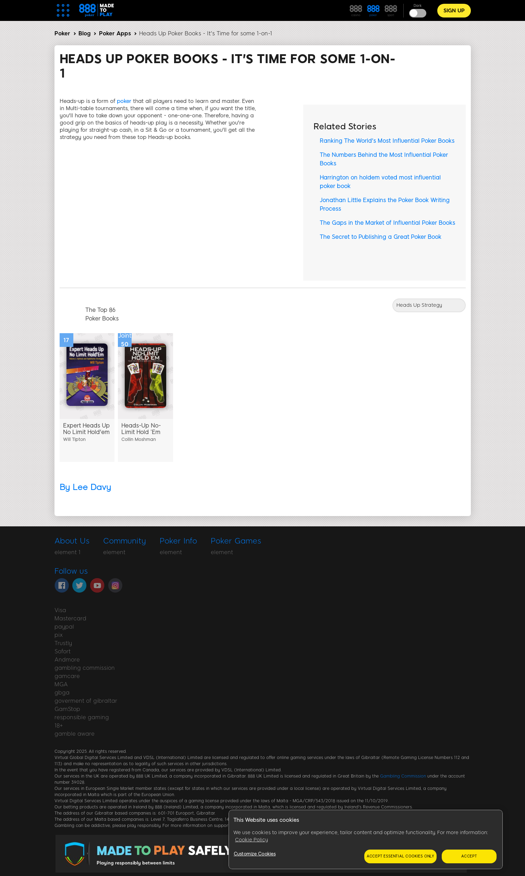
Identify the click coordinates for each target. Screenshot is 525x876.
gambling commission (84, 668)
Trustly (63, 643)
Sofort (62, 651)
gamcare (67, 676)
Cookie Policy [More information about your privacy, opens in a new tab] (251, 840)
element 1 (67, 552)
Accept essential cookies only (400, 856)
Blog (84, 33)
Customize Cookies (255, 853)
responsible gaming (81, 717)
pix (58, 635)
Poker (62, 33)
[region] (366, 839)
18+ (58, 725)
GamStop (67, 709)
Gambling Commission (403, 776)
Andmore (67, 659)
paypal (64, 626)
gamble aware (74, 734)
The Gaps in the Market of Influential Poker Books (387, 223)
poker (124, 101)
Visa (60, 610)
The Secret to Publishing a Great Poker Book (380, 237)
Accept (469, 856)
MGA (61, 684)
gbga (62, 692)
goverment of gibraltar (85, 701)
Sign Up (454, 11)
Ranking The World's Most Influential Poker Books (387, 141)
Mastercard (70, 618)
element (114, 552)
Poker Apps (115, 33)
